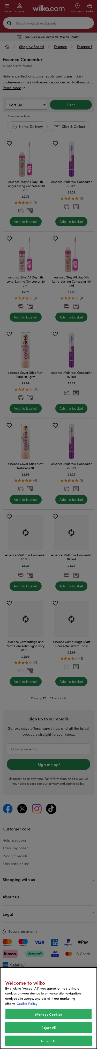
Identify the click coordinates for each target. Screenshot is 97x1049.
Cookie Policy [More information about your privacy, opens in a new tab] (27, 1013)
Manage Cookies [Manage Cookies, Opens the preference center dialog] (48, 1024)
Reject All (48, 1037)
